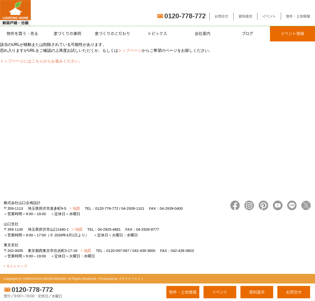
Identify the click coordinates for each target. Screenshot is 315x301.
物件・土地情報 (298, 16)
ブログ (247, 33)
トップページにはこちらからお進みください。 (41, 61)
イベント (269, 16)
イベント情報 (292, 33)
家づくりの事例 (67, 33)
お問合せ (221, 16)
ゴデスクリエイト (131, 279)
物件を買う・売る (22, 33)
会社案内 (202, 33)
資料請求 (245, 16)
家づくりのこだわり (112, 33)
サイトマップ (16, 266)
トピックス (157, 33)
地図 (76, 208)
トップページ (130, 50)
